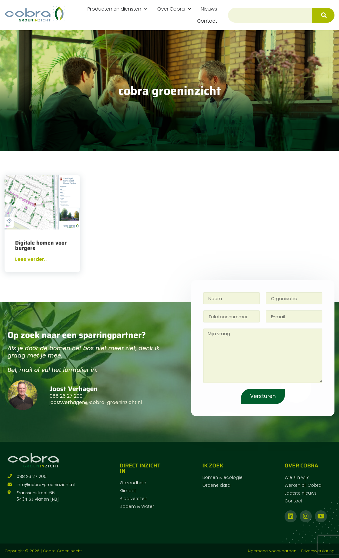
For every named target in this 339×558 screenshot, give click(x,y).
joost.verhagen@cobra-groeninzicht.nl (96, 402)
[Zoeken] (323, 15)
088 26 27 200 (66, 396)
